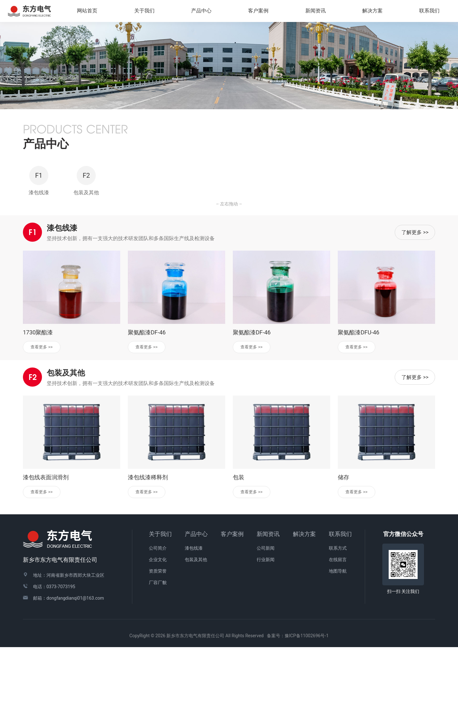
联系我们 (340, 614)
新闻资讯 (268, 614)
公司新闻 (265, 629)
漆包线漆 (194, 629)
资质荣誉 (158, 652)
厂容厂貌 (158, 663)
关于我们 (160, 614)
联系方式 (338, 629)
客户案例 (232, 614)
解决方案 (375, 12)
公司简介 (158, 629)
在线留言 (338, 640)
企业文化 (158, 640)
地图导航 (338, 652)
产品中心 (196, 614)
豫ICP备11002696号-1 (307, 716)
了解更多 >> (414, 311)
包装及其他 (196, 640)
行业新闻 (265, 640)
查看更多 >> (44, 426)
